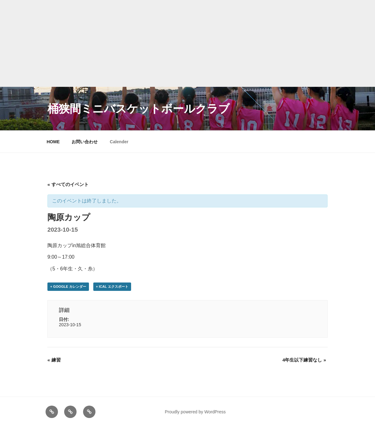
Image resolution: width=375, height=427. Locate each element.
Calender (119, 141)
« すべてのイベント (68, 184)
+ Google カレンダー (68, 286)
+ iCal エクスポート (112, 286)
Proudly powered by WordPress (195, 411)
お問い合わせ (85, 141)
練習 (54, 360)
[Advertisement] (187, 43)
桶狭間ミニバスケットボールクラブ (138, 108)
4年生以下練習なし (304, 360)
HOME (53, 141)
